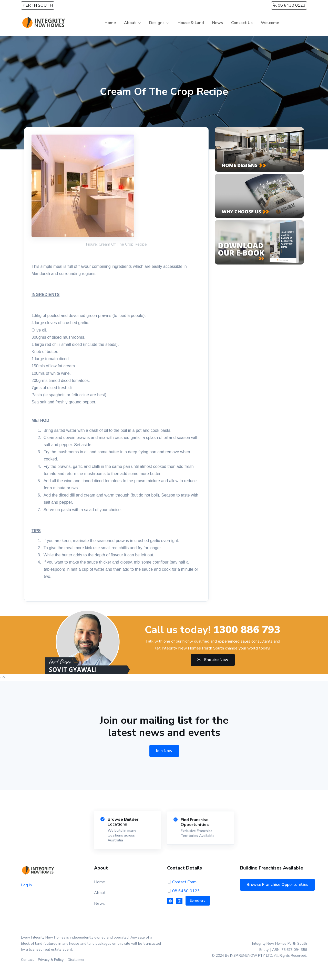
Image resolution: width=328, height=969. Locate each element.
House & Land (191, 23)
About (130, 23)
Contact (27, 959)
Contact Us (242, 23)
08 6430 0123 (289, 5)
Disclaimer (76, 959)
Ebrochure (198, 900)
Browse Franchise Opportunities (277, 884)
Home (110, 23)
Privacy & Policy (51, 959)
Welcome (270, 23)
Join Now (164, 751)
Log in (26, 885)
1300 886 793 (246, 630)
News (217, 23)
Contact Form (184, 882)
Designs (157, 23)
